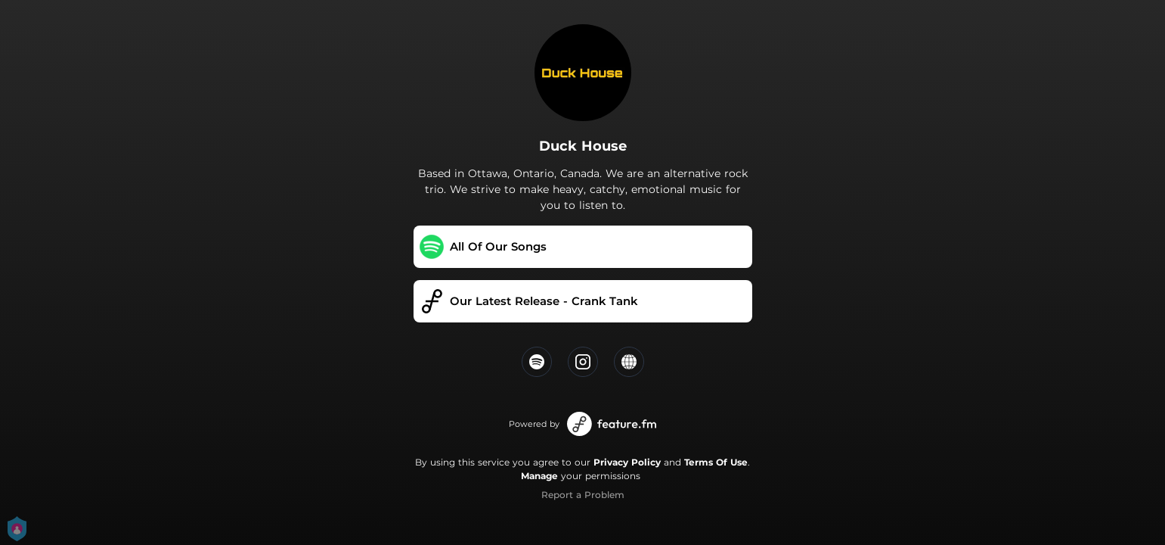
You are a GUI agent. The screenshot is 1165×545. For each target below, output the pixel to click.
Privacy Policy (627, 462)
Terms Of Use (716, 462)
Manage (539, 475)
